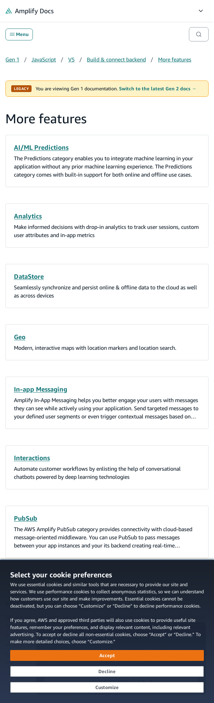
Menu (19, 34)
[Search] (199, 34)
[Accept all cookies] (107, 655)
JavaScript (44, 59)
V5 (71, 59)
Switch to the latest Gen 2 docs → (157, 89)
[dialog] (107, 631)
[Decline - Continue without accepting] (107, 671)
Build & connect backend (116, 59)
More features (174, 59)
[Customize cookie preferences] (107, 687)
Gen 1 (12, 59)
